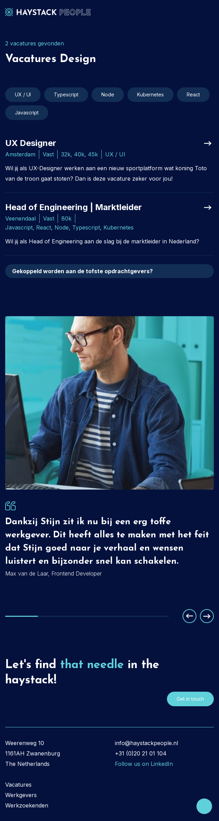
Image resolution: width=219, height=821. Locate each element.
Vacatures (18, 784)
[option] (109, 535)
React (193, 94)
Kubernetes (150, 94)
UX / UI (23, 94)
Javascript (27, 112)
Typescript (66, 94)
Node (107, 94)
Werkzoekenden (26, 805)
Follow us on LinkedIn (144, 763)
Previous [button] (189, 616)
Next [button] (207, 616)
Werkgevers (21, 795)
